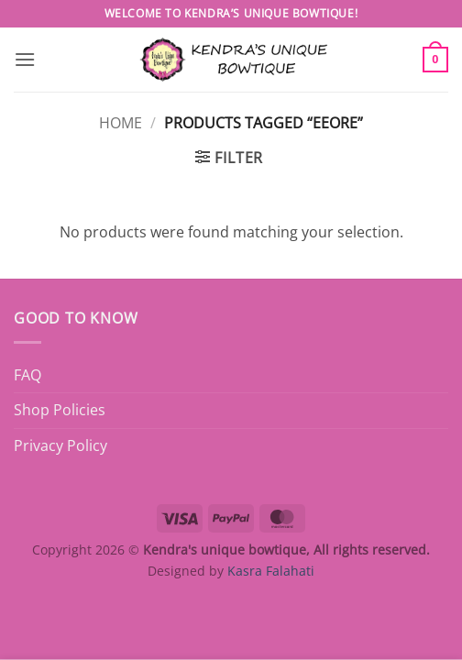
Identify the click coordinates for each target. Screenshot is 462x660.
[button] (25, 59)
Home (120, 123)
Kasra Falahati (270, 570)
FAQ (27, 375)
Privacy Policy (60, 445)
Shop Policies (59, 410)
